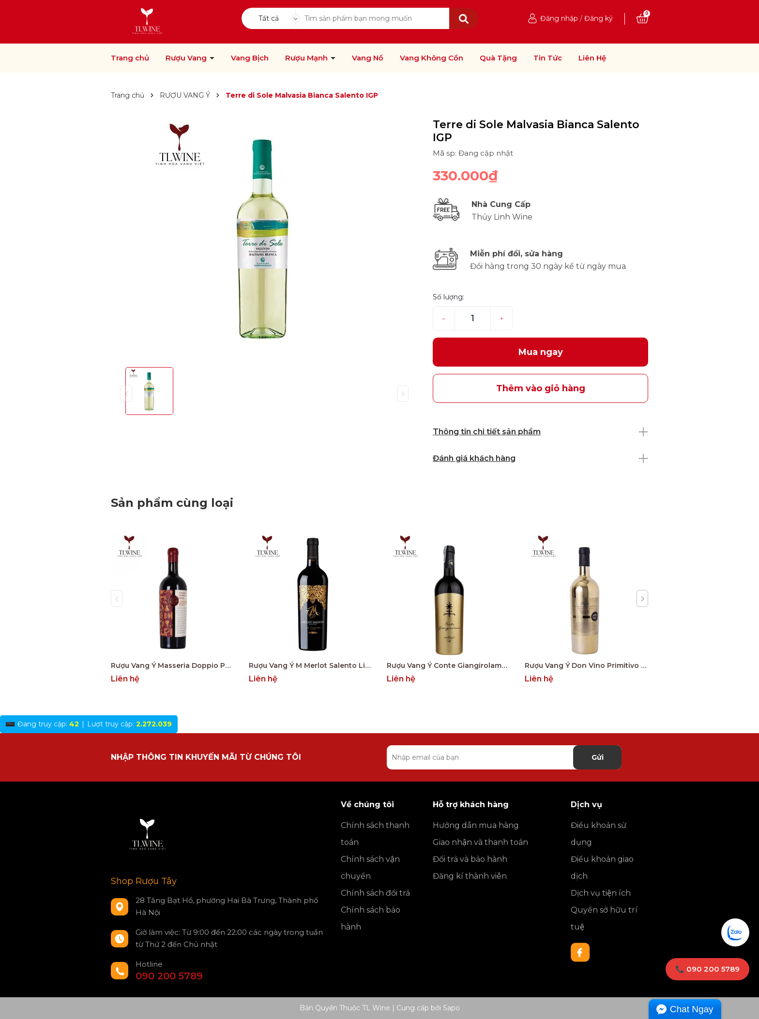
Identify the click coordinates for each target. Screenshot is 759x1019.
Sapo (451, 1008)
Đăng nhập (559, 18)
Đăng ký (598, 18)
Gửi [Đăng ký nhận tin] (598, 757)
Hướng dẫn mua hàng (476, 825)
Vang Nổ (367, 58)
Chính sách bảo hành (370, 918)
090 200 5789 (169, 976)
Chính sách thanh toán (375, 834)
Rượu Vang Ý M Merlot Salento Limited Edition (310, 665)
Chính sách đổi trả (375, 893)
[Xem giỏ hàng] (642, 18)
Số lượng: (448, 297)
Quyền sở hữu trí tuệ (604, 918)
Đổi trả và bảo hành (470, 859)
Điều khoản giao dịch (602, 868)
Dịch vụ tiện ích (601, 893)
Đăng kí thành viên (470, 876)
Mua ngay (540, 352)
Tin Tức (547, 58)
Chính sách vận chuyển (370, 868)
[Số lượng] (472, 318)
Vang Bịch (250, 58)
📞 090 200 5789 (707, 969)
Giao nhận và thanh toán (480, 842)
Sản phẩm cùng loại (172, 503)
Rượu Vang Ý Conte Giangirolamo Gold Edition (448, 665)
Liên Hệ (592, 58)
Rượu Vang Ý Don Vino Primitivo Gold (586, 665)
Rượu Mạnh (307, 58)
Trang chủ (130, 58)
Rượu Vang (187, 58)
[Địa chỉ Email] (504, 757)
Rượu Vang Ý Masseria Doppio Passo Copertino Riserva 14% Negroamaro (172, 665)
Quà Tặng (498, 58)
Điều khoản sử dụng (598, 834)
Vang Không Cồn (431, 58)
